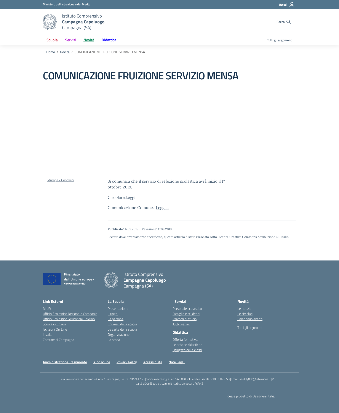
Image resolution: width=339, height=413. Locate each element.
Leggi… (162, 207)
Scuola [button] (52, 40)
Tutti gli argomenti (280, 40)
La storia (114, 339)
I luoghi (113, 313)
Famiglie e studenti (186, 313)
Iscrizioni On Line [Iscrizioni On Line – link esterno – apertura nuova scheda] (55, 329)
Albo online (101, 362)
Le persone (115, 318)
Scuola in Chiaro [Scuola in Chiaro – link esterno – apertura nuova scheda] (54, 324)
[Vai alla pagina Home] (50, 52)
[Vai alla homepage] (50, 22)
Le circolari (245, 313)
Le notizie (244, 308)
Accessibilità (152, 362)
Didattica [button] (109, 40)
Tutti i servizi (181, 324)
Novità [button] (88, 40)
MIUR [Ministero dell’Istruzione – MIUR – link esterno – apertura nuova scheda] (47, 308)
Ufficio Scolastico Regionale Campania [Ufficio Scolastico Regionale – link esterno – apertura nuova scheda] (70, 313)
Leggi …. (133, 197)
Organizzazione (119, 334)
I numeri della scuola (122, 324)
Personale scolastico (187, 308)
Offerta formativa (185, 339)
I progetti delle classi (187, 349)
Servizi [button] (70, 40)
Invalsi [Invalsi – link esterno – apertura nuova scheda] (47, 334)
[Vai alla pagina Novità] (65, 52)
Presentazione (118, 308)
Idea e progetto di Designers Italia (251, 396)
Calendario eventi (249, 318)
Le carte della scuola (122, 329)
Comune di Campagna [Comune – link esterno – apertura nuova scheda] (58, 339)
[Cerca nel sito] (283, 22)
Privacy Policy (127, 362)
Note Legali (177, 362)
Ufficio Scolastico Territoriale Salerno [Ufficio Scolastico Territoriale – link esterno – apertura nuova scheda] (69, 318)
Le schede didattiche (187, 344)
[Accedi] (287, 4)
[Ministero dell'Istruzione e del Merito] (66, 4)
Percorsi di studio (185, 318)
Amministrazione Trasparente (65, 362)
